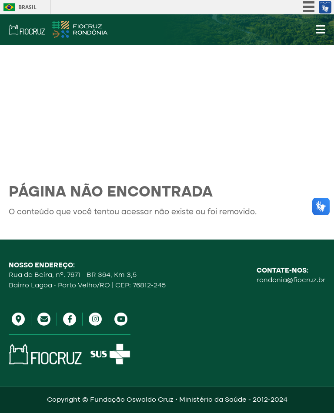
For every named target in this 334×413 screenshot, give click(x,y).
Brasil (27, 7)
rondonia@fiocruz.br (291, 280)
